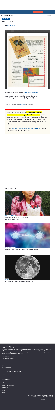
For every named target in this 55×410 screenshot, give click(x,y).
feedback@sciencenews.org (16, 98)
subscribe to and (26, 128)
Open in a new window (31, 92)
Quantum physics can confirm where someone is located (21, 249)
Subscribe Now (38, 12)
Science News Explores (8, 356)
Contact (3, 382)
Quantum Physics (10, 247)
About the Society (5, 387)
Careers (3, 392)
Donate (3, 390)
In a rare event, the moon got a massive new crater (19, 281)
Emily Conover (9, 251)
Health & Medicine (10, 215)
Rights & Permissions (6, 379)
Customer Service (5, 368)
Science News (11, 25)
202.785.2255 (50, 397)
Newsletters (4, 377)
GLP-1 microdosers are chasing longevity (16, 217)
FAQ (2, 376)
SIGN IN (49, 15)
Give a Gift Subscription (6, 367)
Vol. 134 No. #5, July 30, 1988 (20, 27)
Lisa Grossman (9, 283)
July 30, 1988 (22, 104)
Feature (6, 18)
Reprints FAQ (30, 98)
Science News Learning (8, 358)
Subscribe (4, 363)
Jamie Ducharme (9, 219)
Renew (3, 365)
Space (7, 279)
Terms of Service (44, 399)
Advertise (3, 381)
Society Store (4, 388)
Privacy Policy (50, 399)
